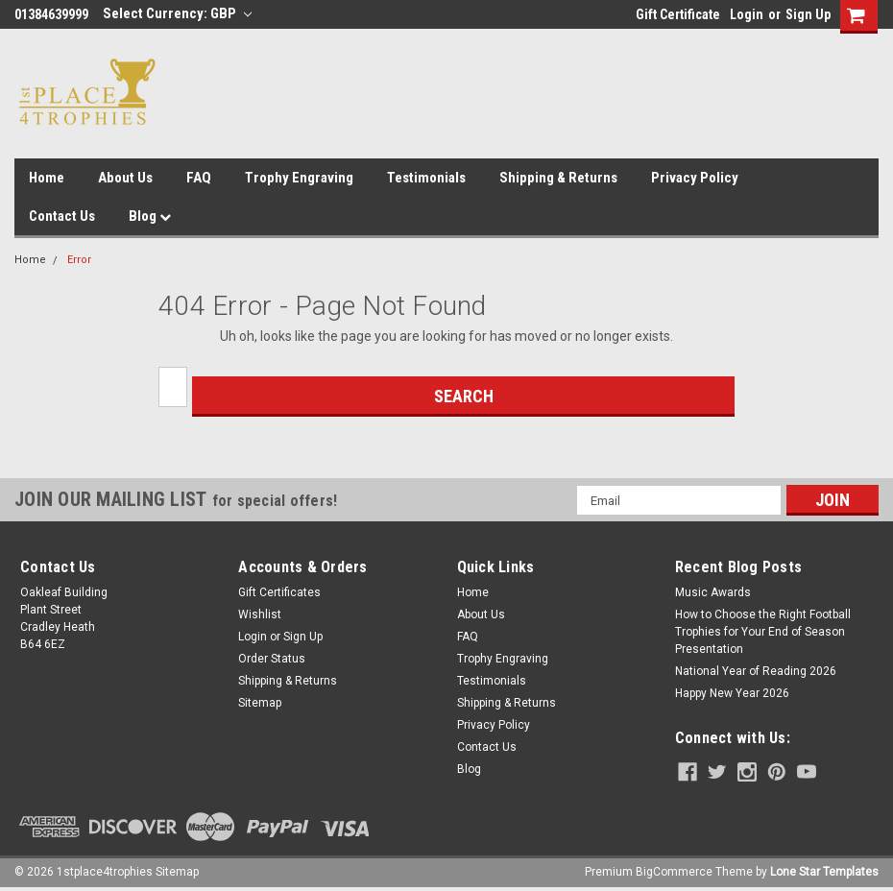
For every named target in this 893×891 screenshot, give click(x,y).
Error (79, 259)
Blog (150, 216)
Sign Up (808, 14)
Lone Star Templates (824, 872)
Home (46, 177)
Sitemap (259, 703)
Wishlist (259, 614)
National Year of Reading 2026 (755, 671)
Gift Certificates (279, 592)
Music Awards (713, 592)
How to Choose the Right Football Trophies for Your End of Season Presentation (763, 632)
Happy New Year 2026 (732, 693)
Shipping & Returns (558, 177)
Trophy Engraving (299, 177)
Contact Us (62, 216)
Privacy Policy (694, 177)
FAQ (198, 177)
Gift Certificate (678, 14)
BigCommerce (674, 872)
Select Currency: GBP (177, 13)
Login (746, 14)
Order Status (271, 658)
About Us (125, 177)
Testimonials (426, 177)
